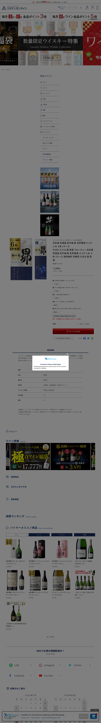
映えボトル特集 (38, 143)
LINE (16, 665)
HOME (2, 69)
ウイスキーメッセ (39, 138)
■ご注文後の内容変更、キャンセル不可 (64, 280)
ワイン (36, 82)
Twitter (77, 665)
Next (99, 43)
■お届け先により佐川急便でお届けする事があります (67, 308)
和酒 (84, 535)
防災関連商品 (38, 154)
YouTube (48, 675)
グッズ (36, 149)
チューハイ (37, 93)
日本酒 (7, 69)
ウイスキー (61, 535)
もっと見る (50, 637)
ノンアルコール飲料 (40, 126)
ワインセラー (38, 132)
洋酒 (35, 99)
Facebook (19, 675)
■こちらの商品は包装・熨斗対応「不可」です (66, 287)
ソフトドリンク (38, 121)
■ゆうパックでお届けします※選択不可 (64, 301)
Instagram (49, 665)
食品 (35, 115)
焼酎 (35, 110)
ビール (36, 88)
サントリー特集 (38, 160)
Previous (2, 43)
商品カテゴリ (62, 7)
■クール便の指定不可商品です (61, 294)
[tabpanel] (70, 456)
